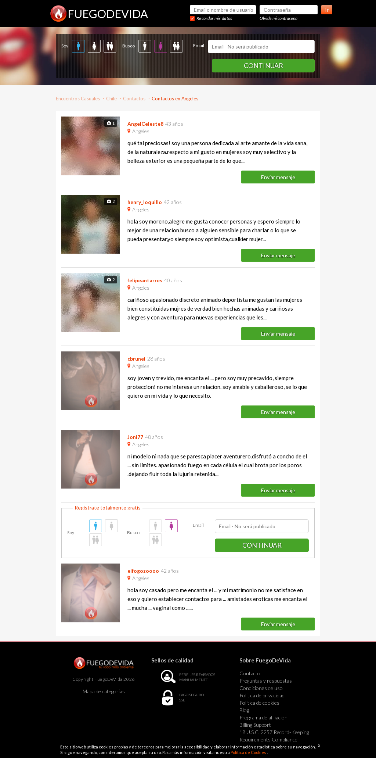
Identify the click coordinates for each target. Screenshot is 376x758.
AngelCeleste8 (145, 124)
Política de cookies (259, 703)
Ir (327, 10)
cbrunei (136, 358)
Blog (244, 710)
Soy (64, 46)
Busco (128, 46)
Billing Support (255, 725)
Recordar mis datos (214, 18)
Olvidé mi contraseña (278, 18)
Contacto (249, 673)
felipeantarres (144, 280)
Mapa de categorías (104, 691)
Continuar (263, 65)
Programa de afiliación (263, 717)
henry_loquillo (144, 202)
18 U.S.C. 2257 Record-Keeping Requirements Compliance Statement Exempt (274, 739)
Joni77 (135, 437)
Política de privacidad (262, 695)
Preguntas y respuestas (265, 680)
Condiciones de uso (261, 688)
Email (198, 45)
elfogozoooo (143, 571)
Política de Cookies (249, 752)
